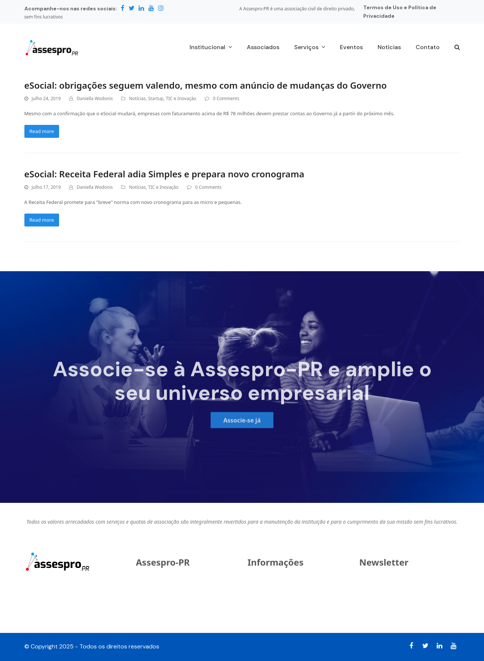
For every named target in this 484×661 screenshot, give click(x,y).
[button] (457, 47)
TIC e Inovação (181, 98)
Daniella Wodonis (94, 98)
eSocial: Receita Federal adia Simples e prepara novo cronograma (164, 174)
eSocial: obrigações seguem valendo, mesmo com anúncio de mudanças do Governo (205, 85)
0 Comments (226, 98)
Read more (42, 131)
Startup (156, 98)
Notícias (137, 98)
